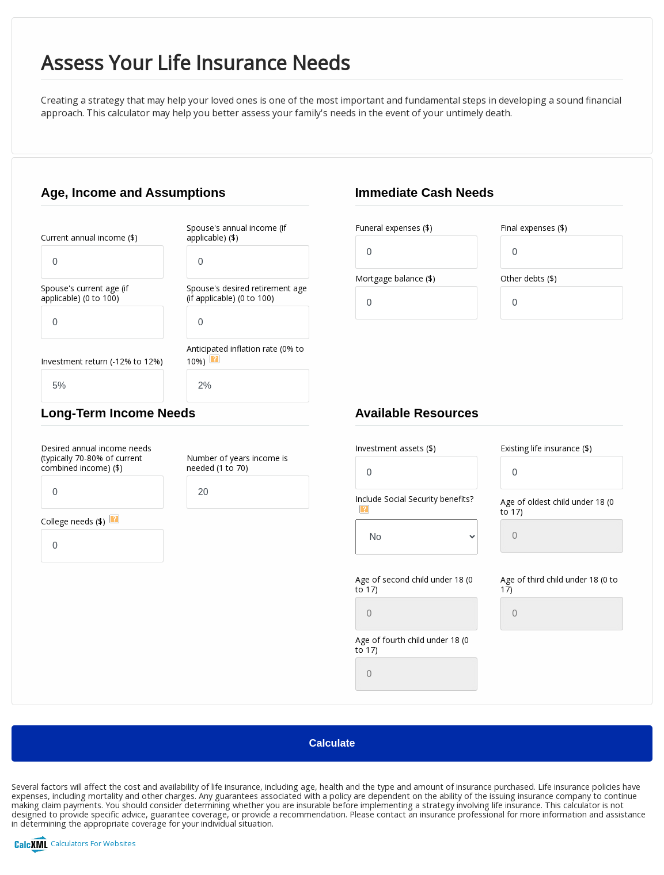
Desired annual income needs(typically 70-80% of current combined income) (96, 458)
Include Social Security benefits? (414, 498)
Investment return (102, 361)
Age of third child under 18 (559, 584)
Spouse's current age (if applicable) (84, 293)
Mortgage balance (395, 278)
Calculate (332, 743)
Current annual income (89, 237)
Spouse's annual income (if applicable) (236, 232)
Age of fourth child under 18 (412, 644)
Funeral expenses (393, 227)
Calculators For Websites (93, 843)
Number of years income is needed (237, 462)
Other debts (528, 278)
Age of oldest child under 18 (557, 506)
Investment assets (395, 448)
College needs (73, 521)
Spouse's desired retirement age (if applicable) (247, 293)
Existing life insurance (546, 448)
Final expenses (533, 227)
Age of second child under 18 (414, 584)
